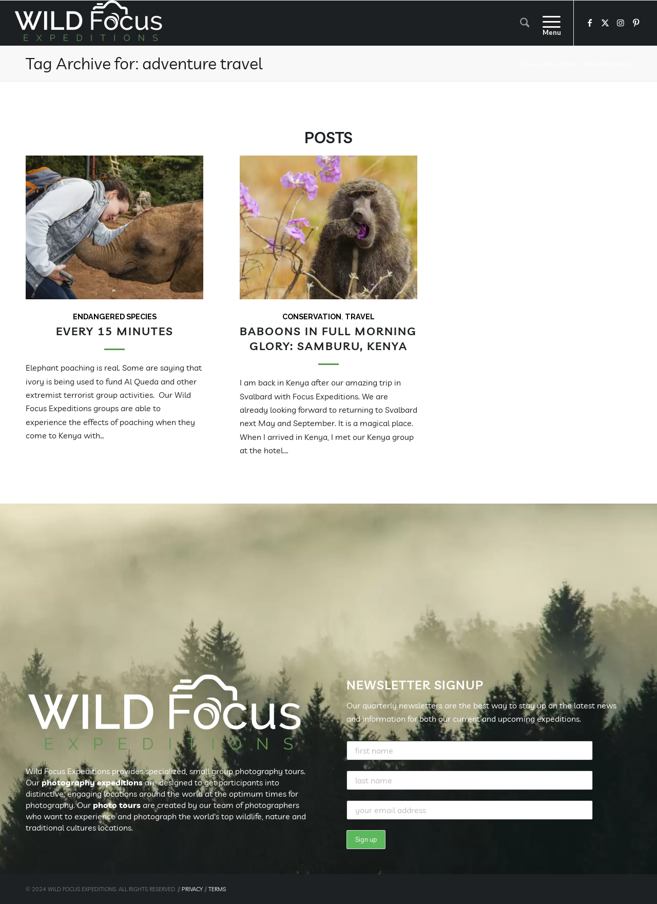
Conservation (311, 316)
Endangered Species (115, 316)
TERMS (217, 889)
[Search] (524, 23)
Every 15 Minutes (114, 330)
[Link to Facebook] (589, 22)
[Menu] (548, 23)
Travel (360, 316)
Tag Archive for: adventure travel (144, 63)
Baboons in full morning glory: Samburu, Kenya (328, 338)
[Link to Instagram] (620, 22)
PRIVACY (192, 889)
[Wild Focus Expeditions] (90, 23)
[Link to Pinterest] (636, 22)
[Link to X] (605, 22)
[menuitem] (524, 23)
